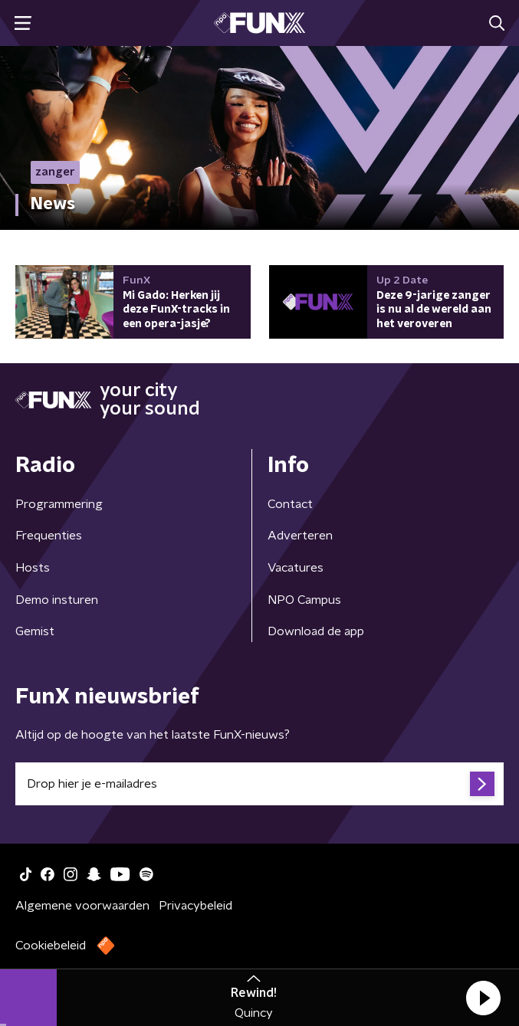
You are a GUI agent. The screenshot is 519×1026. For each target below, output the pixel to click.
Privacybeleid (195, 906)
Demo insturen (56, 600)
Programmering (59, 504)
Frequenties (48, 535)
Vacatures (296, 568)
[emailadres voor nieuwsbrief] (259, 783)
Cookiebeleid (50, 945)
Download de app (316, 631)
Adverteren (300, 535)
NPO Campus (304, 600)
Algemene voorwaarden (82, 906)
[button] (483, 997)
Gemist (34, 631)
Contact (290, 504)
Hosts (32, 568)
